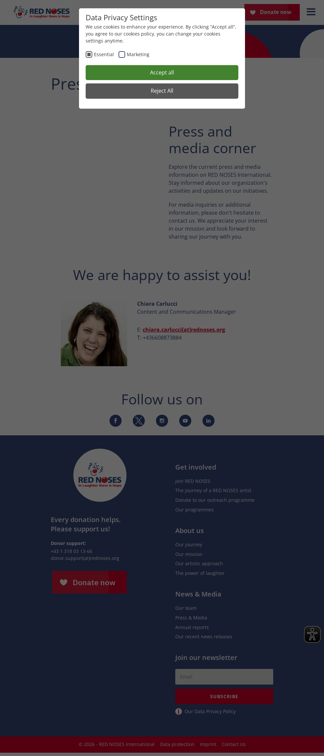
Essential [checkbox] (104, 54)
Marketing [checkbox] (138, 54)
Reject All (162, 90)
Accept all (162, 72)
